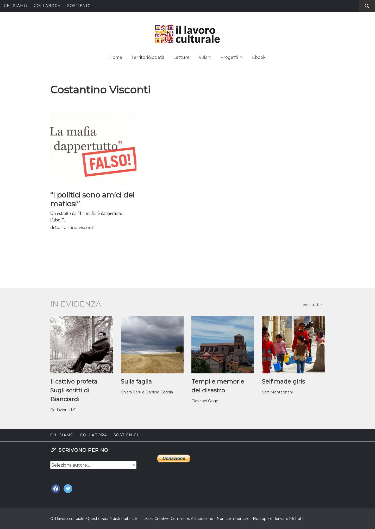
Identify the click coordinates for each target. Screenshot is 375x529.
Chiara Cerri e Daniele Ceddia (147, 392)
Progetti (231, 57)
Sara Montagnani (277, 392)
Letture (181, 57)
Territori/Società (147, 57)
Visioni (205, 57)
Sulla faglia (136, 381)
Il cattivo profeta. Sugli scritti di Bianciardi (74, 390)
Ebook (259, 57)
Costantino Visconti (74, 227)
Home (115, 57)
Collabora (47, 5)
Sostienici (79, 5)
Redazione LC (63, 409)
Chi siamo (15, 5)
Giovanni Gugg (204, 401)
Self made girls (283, 381)
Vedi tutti (311, 304)
